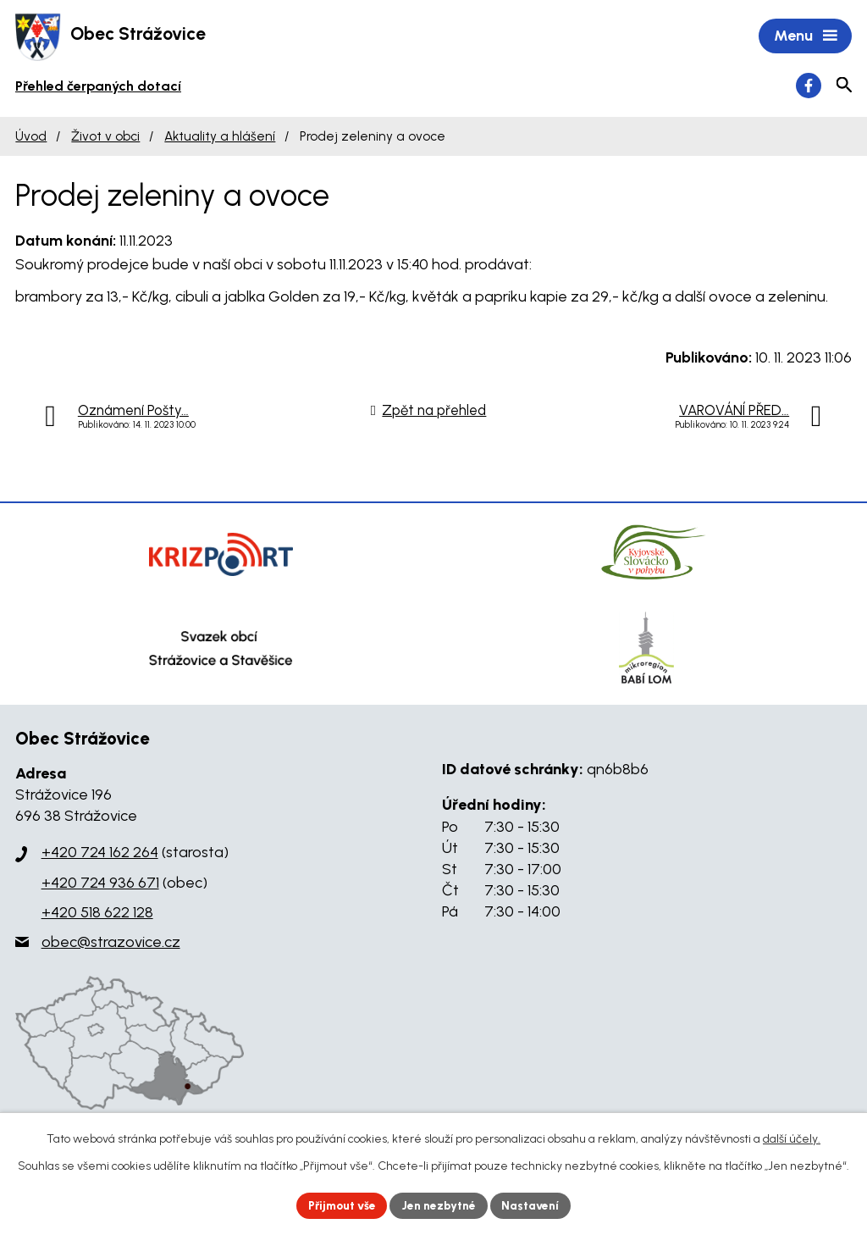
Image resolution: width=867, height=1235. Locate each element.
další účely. (791, 1138)
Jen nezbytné (440, 1205)
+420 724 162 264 (99, 854)
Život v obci (105, 138)
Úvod (31, 138)
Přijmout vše (340, 1205)
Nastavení (534, 1205)
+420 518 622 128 (97, 914)
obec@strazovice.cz (110, 943)
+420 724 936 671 (100, 883)
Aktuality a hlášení (219, 138)
